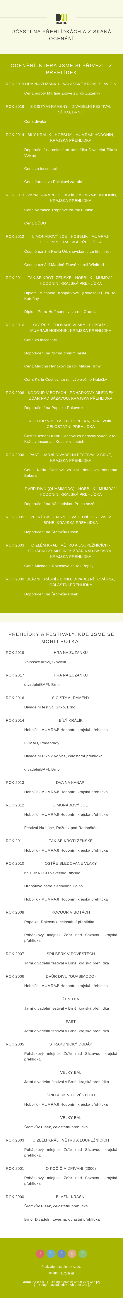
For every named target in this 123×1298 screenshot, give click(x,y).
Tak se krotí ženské (50, 278)
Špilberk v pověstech (71, 954)
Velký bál (40, 517)
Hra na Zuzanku (42, 84)
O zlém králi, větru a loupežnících (69, 545)
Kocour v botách (47, 393)
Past (34, 455)
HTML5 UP (67, 1273)
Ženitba (71, 999)
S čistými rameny (49, 106)
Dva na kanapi (39, 195)
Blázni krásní (41, 579)
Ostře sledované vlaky (59, 325)
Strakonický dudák (70, 1044)
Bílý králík (39, 135)
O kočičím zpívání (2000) (71, 1168)
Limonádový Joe (49, 236)
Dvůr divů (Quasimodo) (50, 489)
